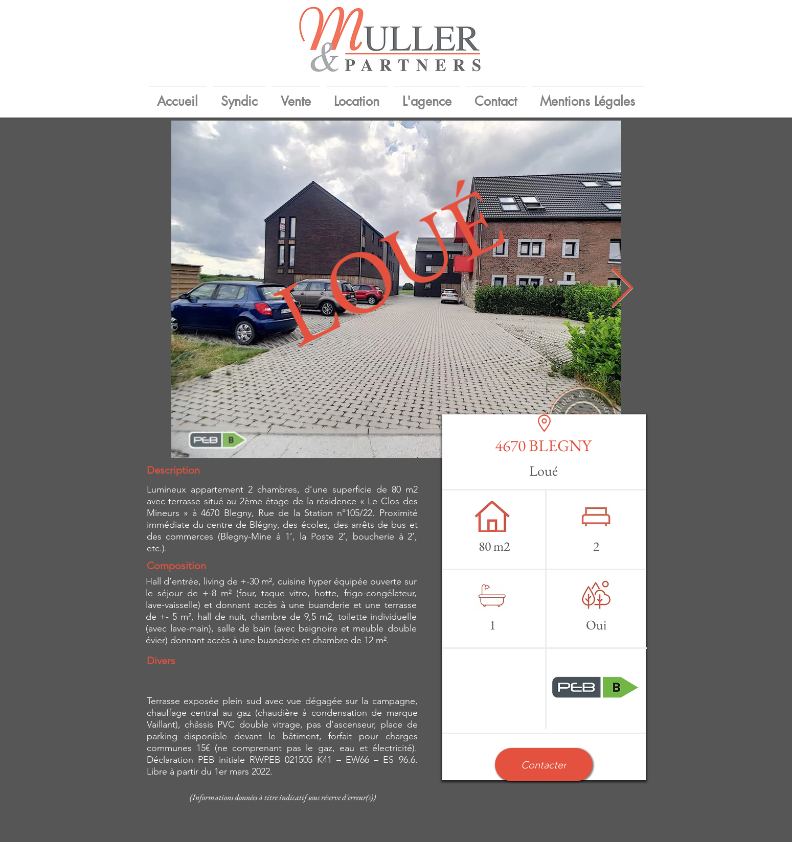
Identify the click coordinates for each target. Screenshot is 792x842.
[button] (544, 764)
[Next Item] (622, 289)
